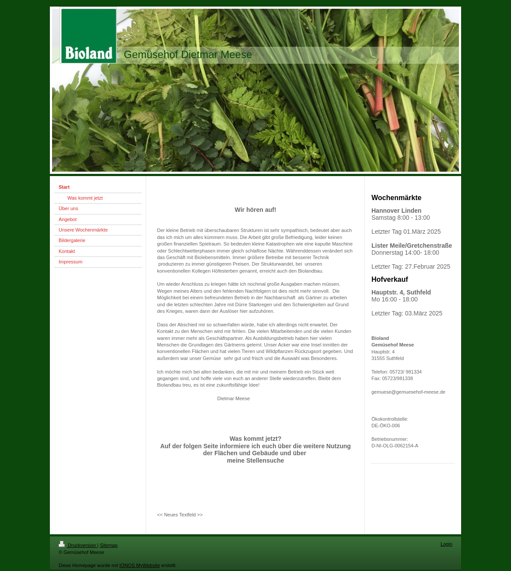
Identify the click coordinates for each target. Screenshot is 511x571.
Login (446, 544)
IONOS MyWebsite (139, 565)
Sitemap (108, 545)
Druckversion (78, 545)
